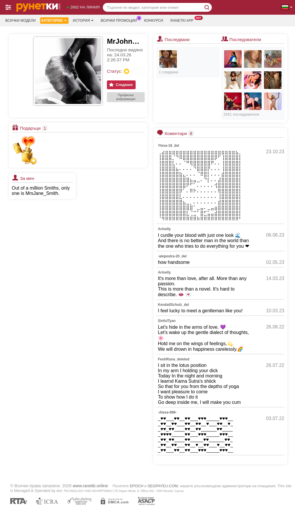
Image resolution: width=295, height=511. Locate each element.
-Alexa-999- (167, 412)
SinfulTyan (166, 321)
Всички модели (20, 20)
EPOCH (136, 486)
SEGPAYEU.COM (163, 486)
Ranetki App (183, 20)
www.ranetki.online (90, 485)
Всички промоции (120, 20)
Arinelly (164, 229)
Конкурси (153, 20)
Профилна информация (125, 97)
